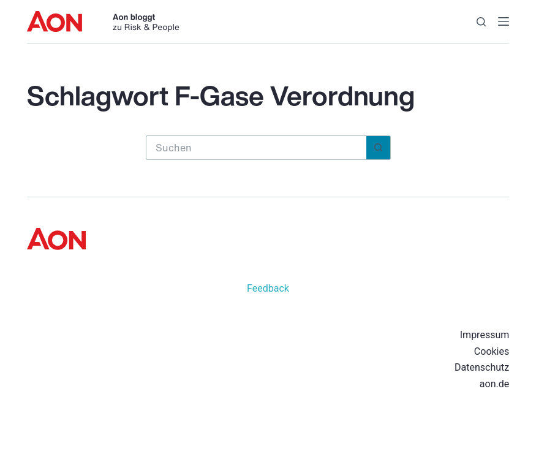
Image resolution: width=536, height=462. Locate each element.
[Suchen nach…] (256, 147)
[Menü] (503, 21)
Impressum (485, 335)
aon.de (494, 384)
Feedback (268, 288)
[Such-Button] (378, 147)
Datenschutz (482, 367)
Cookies (491, 351)
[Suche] (481, 21)
